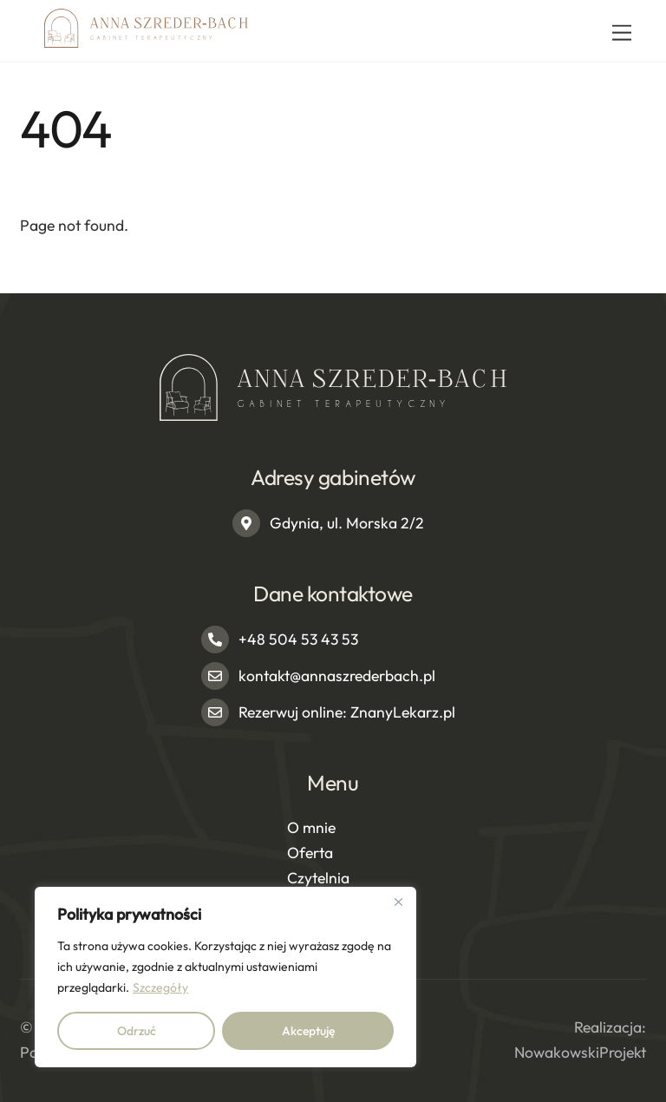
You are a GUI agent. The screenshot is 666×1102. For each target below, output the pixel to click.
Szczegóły (160, 987)
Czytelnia (318, 878)
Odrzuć (136, 1031)
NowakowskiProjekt (580, 1052)
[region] (225, 977)
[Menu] (621, 32)
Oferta (310, 853)
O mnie (311, 827)
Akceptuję (308, 1031)
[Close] (398, 901)
